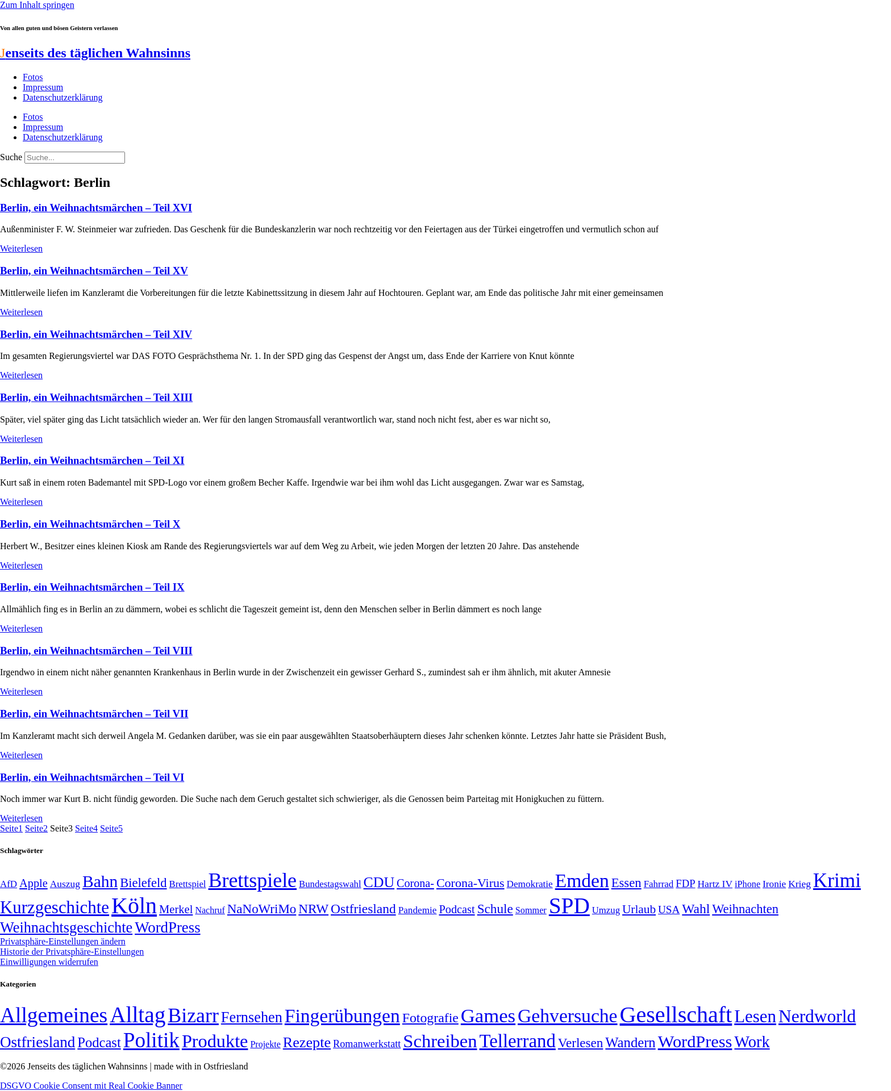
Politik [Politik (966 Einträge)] (151, 1040)
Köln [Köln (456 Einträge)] (134, 905)
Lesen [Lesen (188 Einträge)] (755, 1016)
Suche (11, 157)
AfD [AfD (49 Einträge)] (8, 884)
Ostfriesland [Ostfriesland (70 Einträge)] (37, 1042)
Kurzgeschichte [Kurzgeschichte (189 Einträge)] (54, 907)
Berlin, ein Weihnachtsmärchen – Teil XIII (96, 397)
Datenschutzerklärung (62, 97)
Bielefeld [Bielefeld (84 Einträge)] (143, 883)
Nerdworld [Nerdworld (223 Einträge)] (817, 1016)
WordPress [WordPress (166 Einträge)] (695, 1041)
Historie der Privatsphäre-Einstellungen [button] (72, 951)
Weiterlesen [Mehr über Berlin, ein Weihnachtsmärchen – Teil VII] (21, 755)
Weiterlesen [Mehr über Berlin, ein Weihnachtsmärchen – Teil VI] (21, 818)
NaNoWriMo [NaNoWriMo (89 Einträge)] (261, 909)
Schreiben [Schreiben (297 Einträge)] (440, 1041)
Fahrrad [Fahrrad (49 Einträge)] (659, 884)
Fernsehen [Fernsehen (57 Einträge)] (251, 1017)
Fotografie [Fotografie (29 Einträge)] (430, 1017)
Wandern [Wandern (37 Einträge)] (630, 1042)
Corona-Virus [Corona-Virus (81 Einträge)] (470, 883)
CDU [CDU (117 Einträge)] (379, 882)
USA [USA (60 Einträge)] (669, 910)
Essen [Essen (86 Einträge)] (626, 883)
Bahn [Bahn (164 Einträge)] (100, 881)
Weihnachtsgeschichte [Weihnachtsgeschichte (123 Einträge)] (66, 927)
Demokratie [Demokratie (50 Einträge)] (530, 884)
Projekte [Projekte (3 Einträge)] (265, 1044)
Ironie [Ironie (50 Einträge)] (774, 884)
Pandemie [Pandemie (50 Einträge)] (417, 910)
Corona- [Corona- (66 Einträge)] (415, 883)
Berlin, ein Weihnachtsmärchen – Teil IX (92, 587)
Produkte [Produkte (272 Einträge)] (215, 1041)
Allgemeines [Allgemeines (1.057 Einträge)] (53, 1015)
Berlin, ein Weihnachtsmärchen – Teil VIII (96, 651)
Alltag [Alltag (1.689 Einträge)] (137, 1014)
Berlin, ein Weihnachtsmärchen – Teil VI (92, 777)
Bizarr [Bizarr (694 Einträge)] (193, 1015)
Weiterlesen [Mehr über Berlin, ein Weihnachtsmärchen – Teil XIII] (21, 439)
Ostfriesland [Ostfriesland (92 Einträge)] (363, 908)
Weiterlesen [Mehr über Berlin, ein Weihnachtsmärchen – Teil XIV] (21, 375)
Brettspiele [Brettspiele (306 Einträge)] (253, 880)
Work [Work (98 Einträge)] (751, 1042)
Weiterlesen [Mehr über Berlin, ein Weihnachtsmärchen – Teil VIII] (21, 691)
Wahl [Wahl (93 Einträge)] (696, 908)
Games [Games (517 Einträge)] (488, 1016)
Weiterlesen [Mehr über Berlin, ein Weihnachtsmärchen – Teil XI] (21, 502)
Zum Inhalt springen (37, 5)
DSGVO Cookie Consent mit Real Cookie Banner (91, 1085)
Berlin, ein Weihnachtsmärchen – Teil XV (94, 271)
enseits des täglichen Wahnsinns (95, 52)
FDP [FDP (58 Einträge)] (685, 883)
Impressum (43, 87)
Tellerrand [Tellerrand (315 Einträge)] (518, 1041)
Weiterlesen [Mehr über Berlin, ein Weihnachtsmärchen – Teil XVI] (21, 248)
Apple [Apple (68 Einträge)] (33, 883)
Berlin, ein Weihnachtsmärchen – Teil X (90, 524)
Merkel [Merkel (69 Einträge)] (176, 909)
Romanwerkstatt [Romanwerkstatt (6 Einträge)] (367, 1044)
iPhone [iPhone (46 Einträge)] (747, 884)
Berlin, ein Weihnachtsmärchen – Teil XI (92, 460)
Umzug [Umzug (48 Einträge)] (606, 910)
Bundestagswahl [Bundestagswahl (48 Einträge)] (330, 884)
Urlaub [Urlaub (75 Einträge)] (639, 909)
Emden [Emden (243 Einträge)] (582, 880)
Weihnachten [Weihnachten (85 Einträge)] (745, 909)
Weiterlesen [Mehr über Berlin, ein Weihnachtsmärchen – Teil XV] (21, 312)
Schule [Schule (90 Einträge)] (495, 908)
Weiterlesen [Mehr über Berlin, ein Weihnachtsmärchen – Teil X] (21, 565)
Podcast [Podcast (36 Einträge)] (98, 1042)
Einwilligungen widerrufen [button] (49, 962)
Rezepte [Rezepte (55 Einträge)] (307, 1042)
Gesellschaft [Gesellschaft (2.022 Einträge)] (676, 1014)
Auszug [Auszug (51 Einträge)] (65, 883)
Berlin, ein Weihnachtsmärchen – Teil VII (94, 714)
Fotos (33, 77)
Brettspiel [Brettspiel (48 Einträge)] (187, 884)
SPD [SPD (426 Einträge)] (569, 905)
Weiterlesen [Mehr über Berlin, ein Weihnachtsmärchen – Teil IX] (21, 628)
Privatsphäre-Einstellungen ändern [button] (63, 941)
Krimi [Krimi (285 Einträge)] (837, 881)
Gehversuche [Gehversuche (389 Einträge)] (567, 1015)
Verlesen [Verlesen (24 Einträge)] (580, 1042)
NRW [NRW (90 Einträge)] (313, 908)
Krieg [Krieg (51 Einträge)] (799, 883)
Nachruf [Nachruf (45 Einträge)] (209, 910)
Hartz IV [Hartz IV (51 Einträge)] (715, 883)
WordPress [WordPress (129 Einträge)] (167, 927)
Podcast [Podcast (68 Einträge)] (456, 909)
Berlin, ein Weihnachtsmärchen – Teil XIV (96, 334)
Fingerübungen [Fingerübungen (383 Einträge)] (342, 1015)
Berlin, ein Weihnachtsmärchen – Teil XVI (96, 208)
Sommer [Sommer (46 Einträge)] (531, 910)
